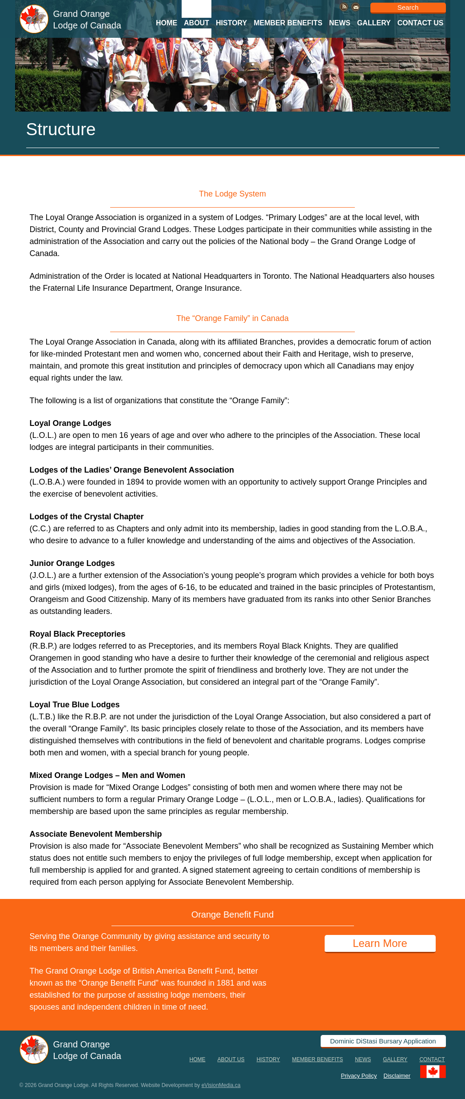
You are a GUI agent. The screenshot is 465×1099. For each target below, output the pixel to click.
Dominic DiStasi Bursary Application (383, 1041)
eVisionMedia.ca (221, 1085)
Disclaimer (397, 1075)
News (339, 23)
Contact (432, 1059)
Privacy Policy (359, 1075)
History (231, 23)
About (196, 23)
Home (166, 23)
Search (408, 7)
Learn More (380, 943)
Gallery (374, 23)
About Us (231, 1059)
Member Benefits (288, 23)
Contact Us (420, 23)
